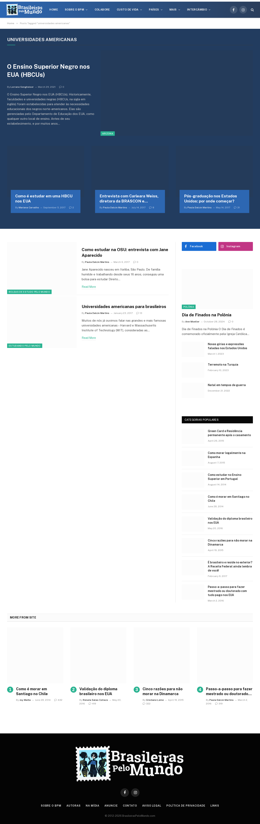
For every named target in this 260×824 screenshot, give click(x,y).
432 (58, 700)
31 (237, 207)
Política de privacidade (185, 805)
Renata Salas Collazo (95, 700)
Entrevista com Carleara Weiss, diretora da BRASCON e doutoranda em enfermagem (129, 199)
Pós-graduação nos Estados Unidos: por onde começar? (210, 198)
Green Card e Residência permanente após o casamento (229, 433)
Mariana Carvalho (29, 207)
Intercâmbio (197, 9)
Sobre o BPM (74, 9)
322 (147, 703)
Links (214, 805)
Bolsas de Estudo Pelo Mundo (29, 292)
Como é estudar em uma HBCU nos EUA (44, 198)
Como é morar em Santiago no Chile (228, 498)
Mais (173, 9)
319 (219, 703)
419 (92, 703)
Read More (89, 286)
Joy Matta (25, 700)
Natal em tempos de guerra (227, 385)
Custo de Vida (128, 9)
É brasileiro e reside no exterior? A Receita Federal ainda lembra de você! (230, 566)
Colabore (102, 9)
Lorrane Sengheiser (22, 87)
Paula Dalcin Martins (115, 207)
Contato (130, 805)
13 (139, 313)
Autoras (73, 805)
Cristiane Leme (155, 700)
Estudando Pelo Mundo (25, 346)
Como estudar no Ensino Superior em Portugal (224, 476)
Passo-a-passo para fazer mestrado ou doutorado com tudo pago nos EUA (227, 591)
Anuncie (111, 805)
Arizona (107, 133)
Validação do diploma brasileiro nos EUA (230, 520)
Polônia (188, 307)
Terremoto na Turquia (223, 364)
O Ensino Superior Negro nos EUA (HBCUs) (49, 70)
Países (154, 9)
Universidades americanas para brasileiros (125, 306)
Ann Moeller (192, 321)
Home (53, 9)
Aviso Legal (151, 805)
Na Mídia (92, 805)
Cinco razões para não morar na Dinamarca (230, 542)
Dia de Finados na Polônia (206, 314)
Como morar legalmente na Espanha (227, 455)
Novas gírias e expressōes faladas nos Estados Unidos (227, 346)
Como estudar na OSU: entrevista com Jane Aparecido (120, 252)
